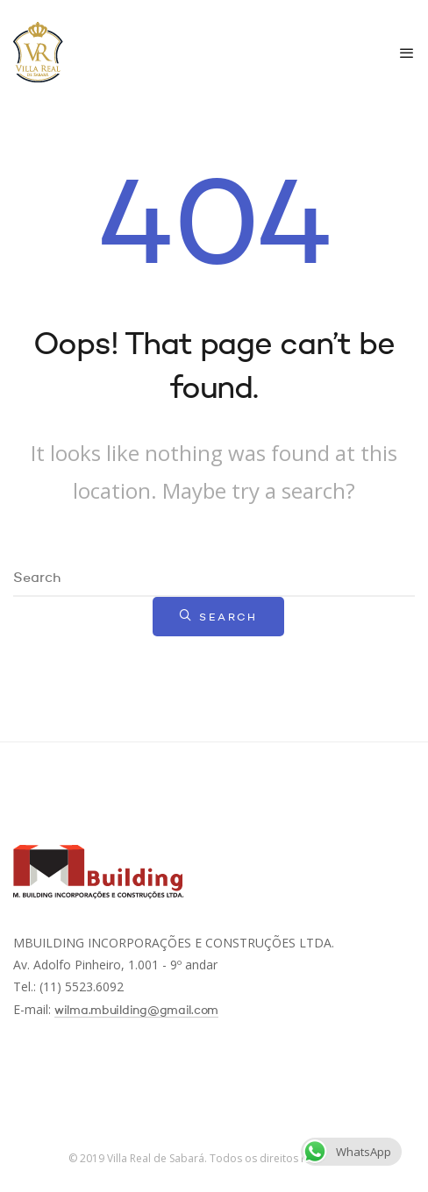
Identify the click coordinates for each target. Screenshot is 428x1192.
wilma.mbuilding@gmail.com (136, 1010)
